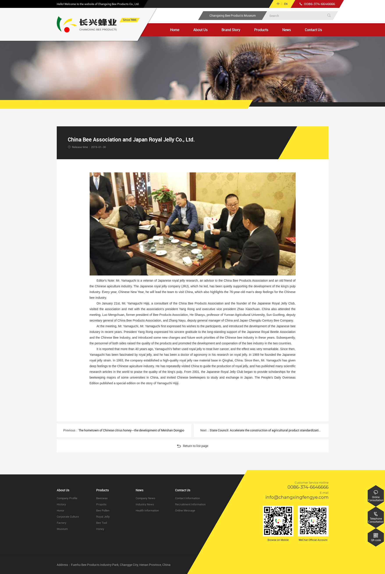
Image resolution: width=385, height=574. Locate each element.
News (286, 29)
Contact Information (187, 498)
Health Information (147, 510)
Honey (100, 529)
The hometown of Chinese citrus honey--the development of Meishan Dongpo (131, 430)
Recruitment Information (190, 504)
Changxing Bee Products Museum (232, 15)
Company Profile (67, 498)
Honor (60, 510)
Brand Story (231, 29)
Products (261, 29)
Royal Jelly (103, 517)
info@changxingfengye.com (296, 497)
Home (174, 29)
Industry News (145, 504)
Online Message (185, 510)
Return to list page (192, 446)
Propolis (101, 504)
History (61, 504)
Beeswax (102, 498)
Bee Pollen (102, 510)
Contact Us (313, 29)
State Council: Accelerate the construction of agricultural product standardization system (271, 430)
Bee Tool (101, 523)
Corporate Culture (68, 517)
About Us (200, 29)
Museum (62, 529)
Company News (145, 498)
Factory (61, 523)
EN (285, 4)
